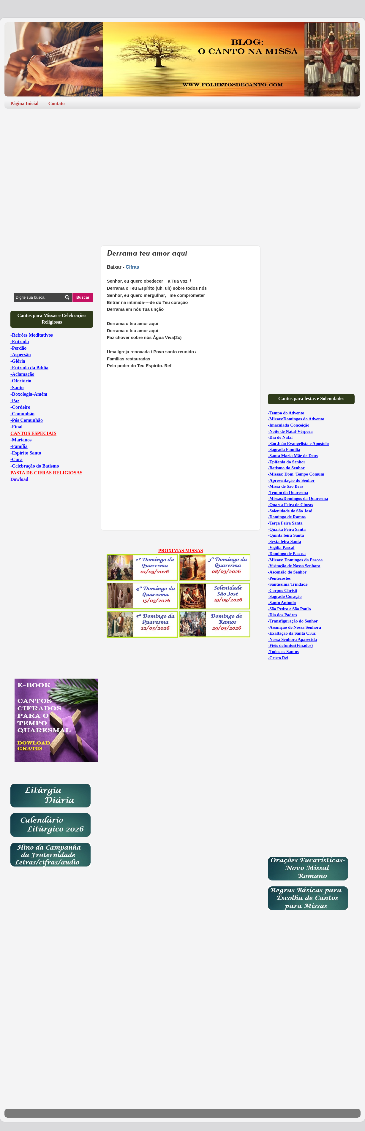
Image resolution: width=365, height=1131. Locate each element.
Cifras (132, 267)
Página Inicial (24, 103)
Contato (56, 103)
